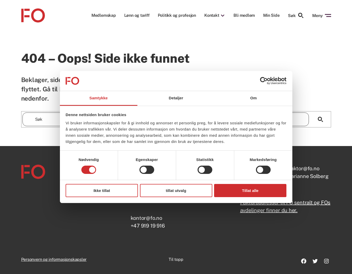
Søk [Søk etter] (296, 15)
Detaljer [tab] (176, 98)
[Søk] (320, 119)
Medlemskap (103, 15)
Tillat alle (250, 190)
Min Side (271, 15)
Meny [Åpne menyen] (321, 15)
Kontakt (211, 15)
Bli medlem (244, 15)
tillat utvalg (176, 190)
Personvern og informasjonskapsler (54, 259)
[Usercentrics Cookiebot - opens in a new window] (263, 81)
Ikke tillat (101, 190)
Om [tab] (253, 98)
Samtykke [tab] (98, 98)
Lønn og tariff (137, 15)
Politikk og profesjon (177, 15)
